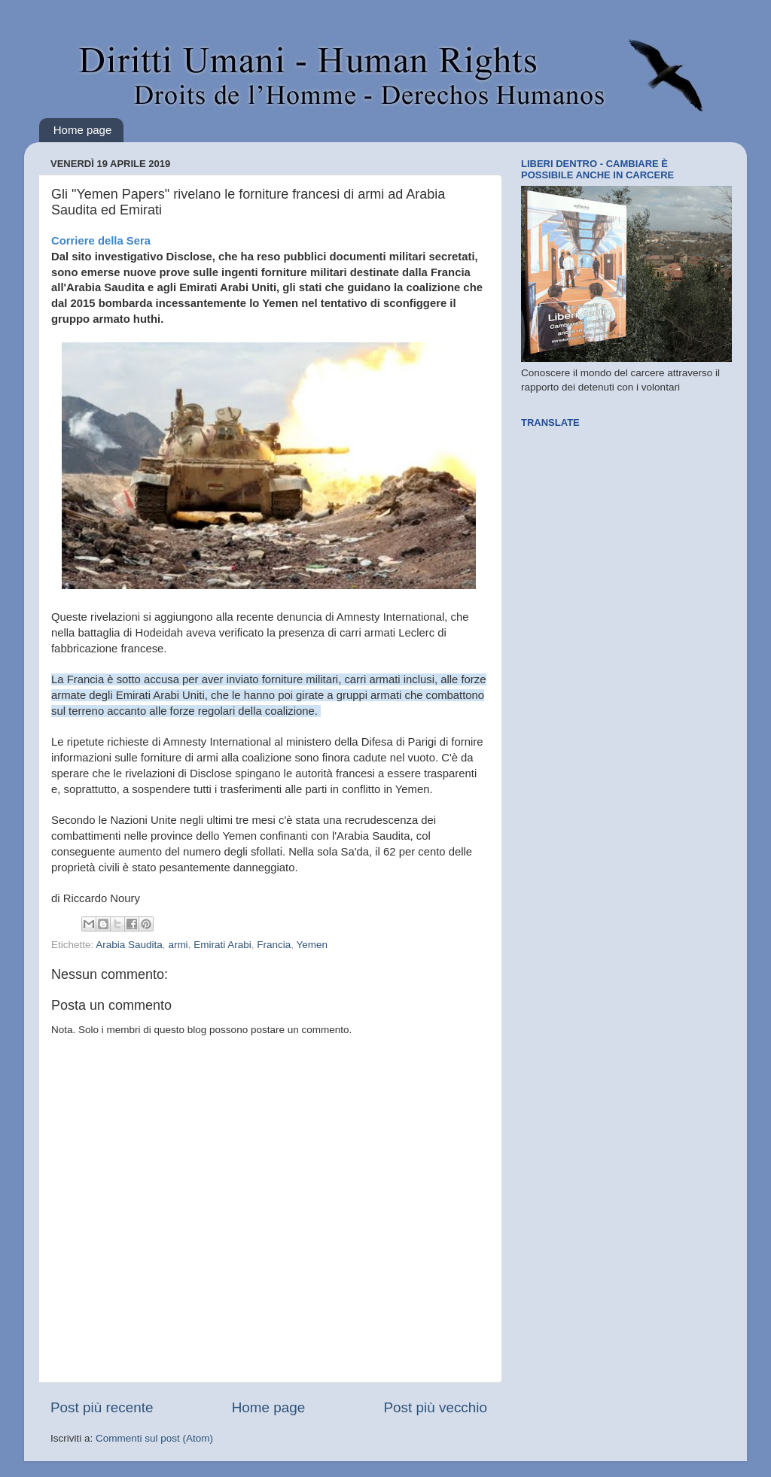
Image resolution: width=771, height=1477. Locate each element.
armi (177, 944)
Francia (274, 944)
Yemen (312, 944)
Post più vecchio (435, 1407)
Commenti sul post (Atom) (154, 1438)
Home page (82, 129)
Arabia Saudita (129, 944)
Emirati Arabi (222, 944)
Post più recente (102, 1407)
